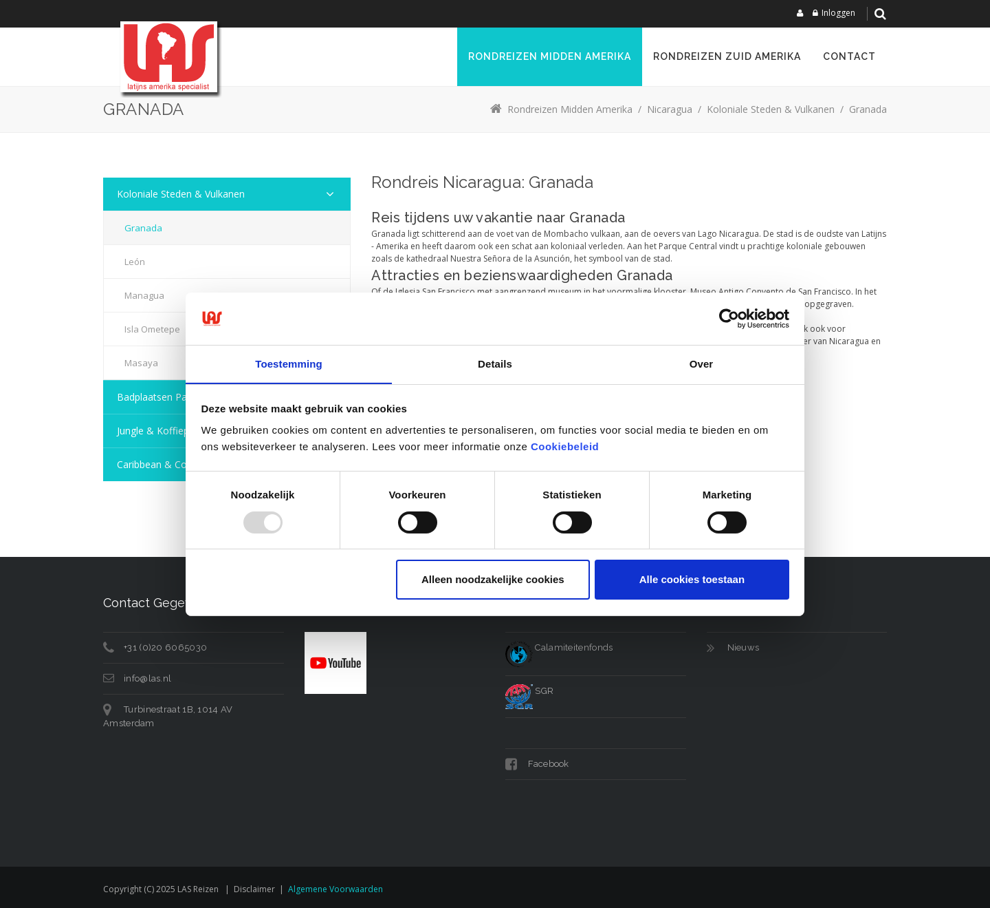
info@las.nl (147, 678)
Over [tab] (702, 364)
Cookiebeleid (565, 447)
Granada (143, 228)
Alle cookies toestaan (692, 580)
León (134, 261)
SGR (529, 691)
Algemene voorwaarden (335, 889)
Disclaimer (254, 889)
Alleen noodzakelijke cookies (492, 580)
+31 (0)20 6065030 (165, 647)
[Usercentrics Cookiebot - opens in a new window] (729, 318)
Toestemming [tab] (288, 364)
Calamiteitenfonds (559, 647)
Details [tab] (495, 364)
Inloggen (838, 13)
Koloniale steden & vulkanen (181, 193)
